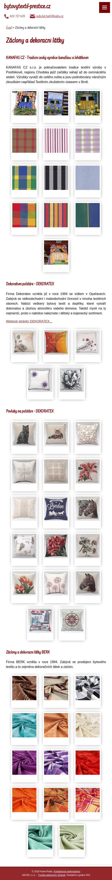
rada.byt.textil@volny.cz (46, 16)
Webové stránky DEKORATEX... (29, 321)
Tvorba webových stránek (52, 875)
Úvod (9, 28)
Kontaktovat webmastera (67, 871)
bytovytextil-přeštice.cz (27, 7)
